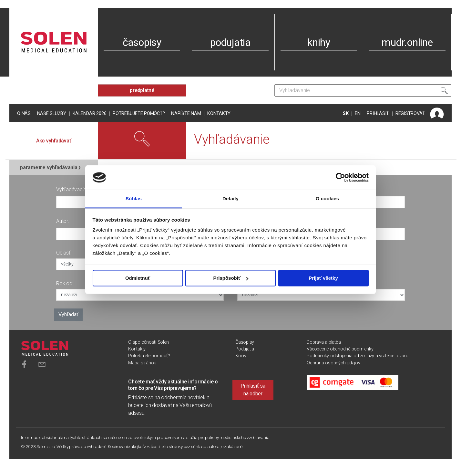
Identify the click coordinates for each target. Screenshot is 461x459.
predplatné (142, 90)
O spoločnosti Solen (148, 342)
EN (358, 113)
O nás (24, 113)
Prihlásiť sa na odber (253, 390)
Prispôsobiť (230, 278)
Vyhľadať (68, 314)
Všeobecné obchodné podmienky (340, 349)
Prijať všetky (323, 278)
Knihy (240, 356)
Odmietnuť (137, 278)
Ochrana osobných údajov (333, 363)
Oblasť (63, 253)
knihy (318, 42)
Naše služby (51, 113)
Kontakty (218, 113)
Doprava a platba (324, 342)
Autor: (62, 221)
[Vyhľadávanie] (362, 90)
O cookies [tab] (327, 199)
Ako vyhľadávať (53, 141)
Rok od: (64, 283)
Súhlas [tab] (134, 199)
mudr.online (407, 42)
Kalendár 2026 (90, 113)
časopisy (142, 42)
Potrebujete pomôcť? (139, 113)
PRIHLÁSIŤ (378, 113)
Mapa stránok (142, 363)
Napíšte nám (186, 113)
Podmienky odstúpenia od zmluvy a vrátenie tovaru (357, 356)
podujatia (230, 42)
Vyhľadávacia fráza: (77, 189)
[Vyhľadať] (444, 92)
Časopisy (244, 342)
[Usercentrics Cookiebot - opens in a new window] (340, 177)
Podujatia (244, 349)
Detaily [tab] (230, 199)
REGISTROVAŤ (410, 113)
